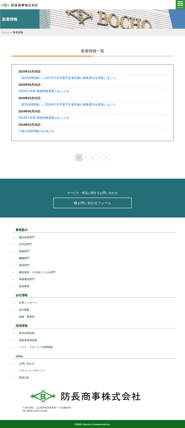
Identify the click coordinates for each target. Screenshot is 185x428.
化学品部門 (25, 244)
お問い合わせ (27, 363)
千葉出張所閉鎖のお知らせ (36, 131)
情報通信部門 (27, 279)
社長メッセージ (28, 302)
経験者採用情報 (28, 340)
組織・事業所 (27, 316)
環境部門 (24, 265)
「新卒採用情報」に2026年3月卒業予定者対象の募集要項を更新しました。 (68, 104)
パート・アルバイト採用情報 (36, 347)
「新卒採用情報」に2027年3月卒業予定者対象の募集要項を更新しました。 (68, 77)
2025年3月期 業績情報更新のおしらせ (43, 91)
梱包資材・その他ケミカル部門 (37, 272)
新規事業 (24, 286)
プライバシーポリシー (32, 370)
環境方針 (24, 377)
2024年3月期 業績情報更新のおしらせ (43, 117)
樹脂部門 (24, 251)
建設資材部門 (27, 237)
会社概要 (24, 309)
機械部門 (24, 258)
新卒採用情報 (27, 333)
